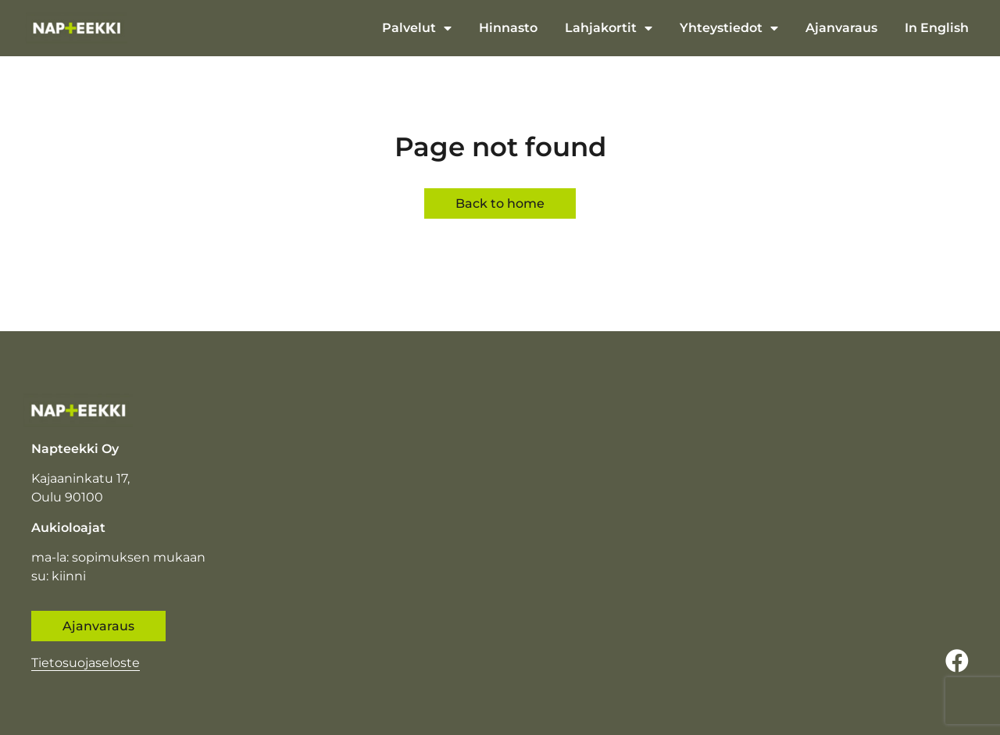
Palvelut (417, 27)
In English (937, 27)
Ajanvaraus (841, 27)
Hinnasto (508, 27)
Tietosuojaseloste (85, 662)
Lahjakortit (608, 27)
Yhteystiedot (729, 27)
